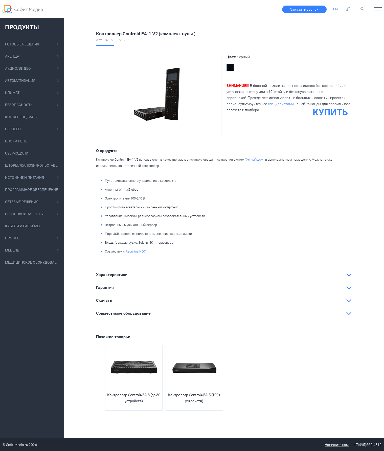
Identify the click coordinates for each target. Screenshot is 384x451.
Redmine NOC (136, 251)
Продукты (22, 27)
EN (335, 9)
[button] (224, 274)
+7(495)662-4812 (367, 445)
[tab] (224, 274)
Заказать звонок (304, 9)
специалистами (281, 104)
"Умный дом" (254, 159)
